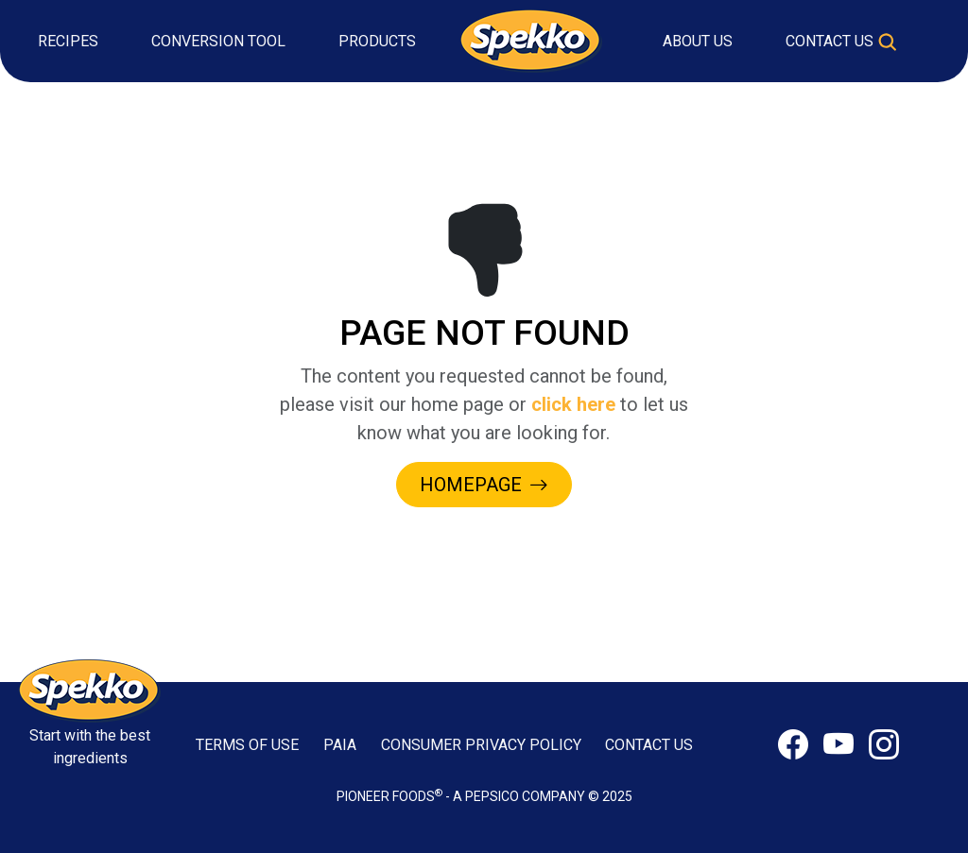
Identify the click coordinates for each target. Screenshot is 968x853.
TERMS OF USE (247, 745)
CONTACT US (649, 745)
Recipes (68, 41)
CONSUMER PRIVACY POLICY (481, 745)
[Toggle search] (887, 41)
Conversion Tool (218, 41)
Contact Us (829, 41)
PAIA (339, 745)
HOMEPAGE (484, 484)
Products (377, 41)
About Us (698, 41)
